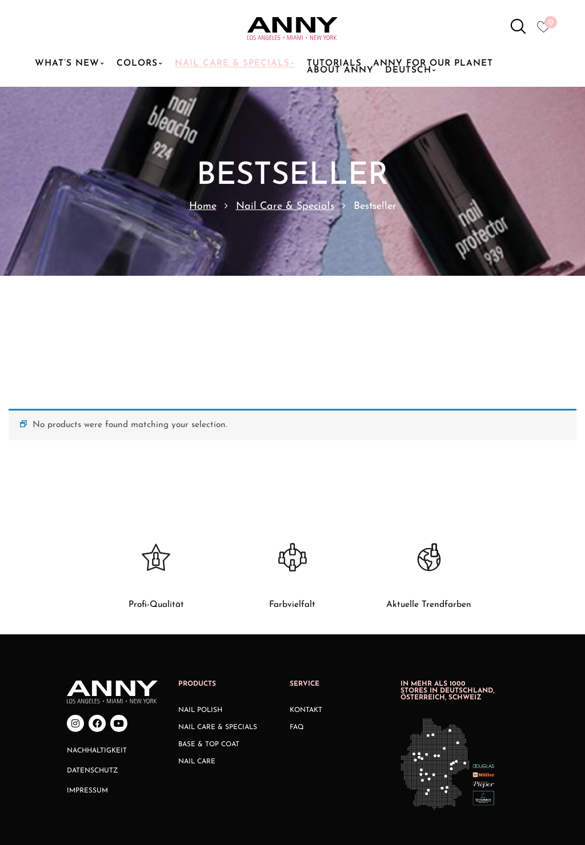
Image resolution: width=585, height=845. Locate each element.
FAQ (297, 633)
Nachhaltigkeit (97, 657)
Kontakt (306, 616)
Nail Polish (200, 616)
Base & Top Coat (208, 650)
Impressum (87, 697)
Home (203, 206)
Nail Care (196, 668)
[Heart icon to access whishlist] (546, 30)
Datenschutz (92, 677)
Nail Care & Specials (285, 206)
